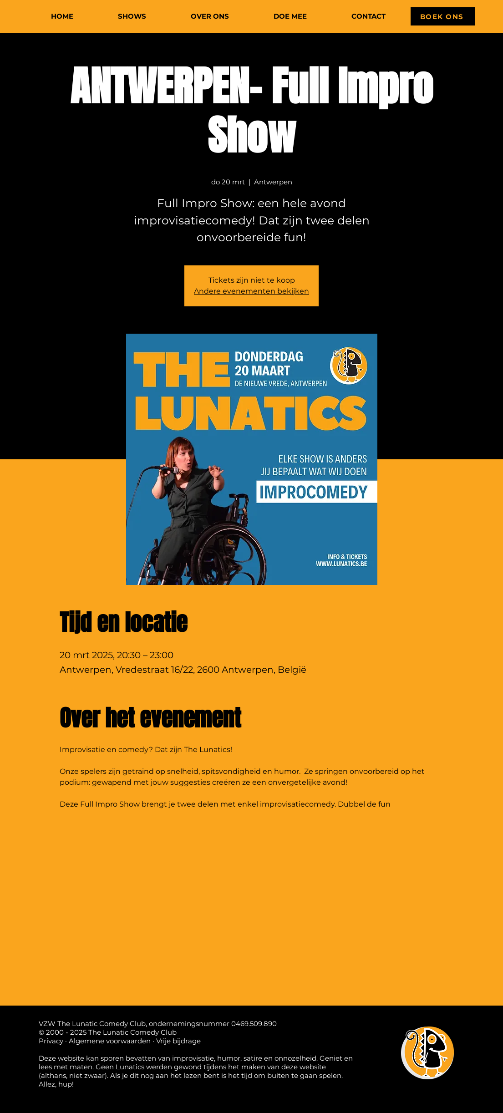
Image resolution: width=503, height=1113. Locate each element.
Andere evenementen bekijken (251, 291)
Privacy (52, 1041)
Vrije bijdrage (178, 1041)
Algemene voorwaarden (110, 1041)
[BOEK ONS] (443, 16)
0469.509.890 (254, 1023)
